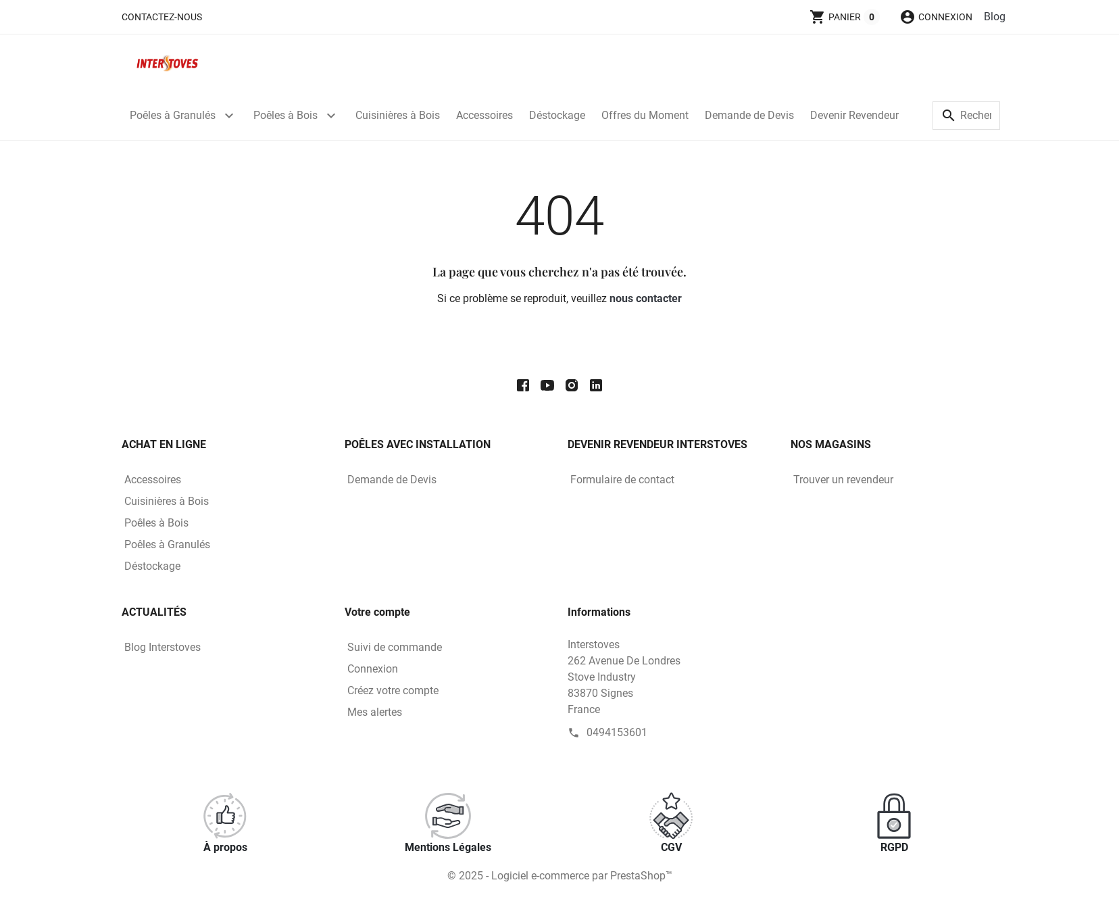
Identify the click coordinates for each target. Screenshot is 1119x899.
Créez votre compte (393, 690)
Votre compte (377, 612)
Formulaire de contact (622, 479)
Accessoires (484, 115)
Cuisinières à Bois (397, 115)
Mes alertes (374, 712)
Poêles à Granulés (173, 115)
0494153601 (617, 732)
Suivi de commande (394, 647)
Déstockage (557, 115)
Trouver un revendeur (843, 479)
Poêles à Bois (285, 115)
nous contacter (646, 298)
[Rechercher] (966, 115)
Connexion (372, 668)
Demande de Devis (749, 115)
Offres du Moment (645, 115)
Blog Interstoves (162, 647)
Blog (994, 16)
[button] (936, 17)
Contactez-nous (162, 16)
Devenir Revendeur (854, 115)
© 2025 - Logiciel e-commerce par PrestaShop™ (559, 875)
